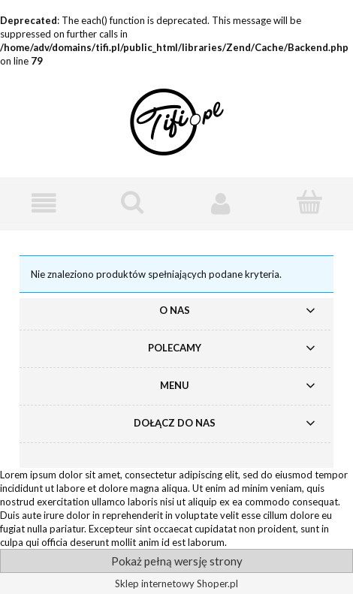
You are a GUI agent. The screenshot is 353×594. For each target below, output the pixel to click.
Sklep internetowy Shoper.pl (176, 583)
